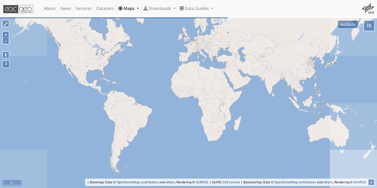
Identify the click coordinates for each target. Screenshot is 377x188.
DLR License (231, 182)
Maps (127, 8)
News (65, 8)
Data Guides (195, 8)
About (50, 8)
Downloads (157, 8)
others (170, 182)
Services (84, 8)
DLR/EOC (202, 182)
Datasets (105, 8)
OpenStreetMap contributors (137, 182)
